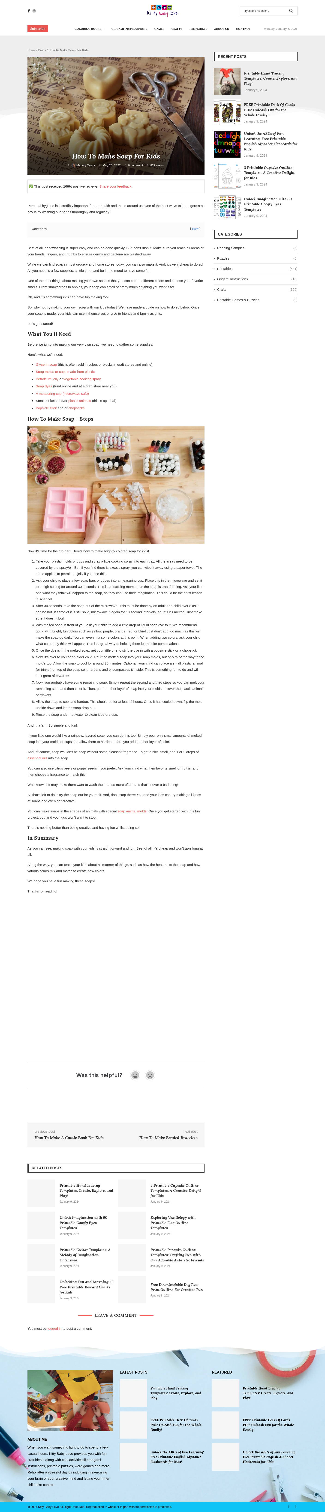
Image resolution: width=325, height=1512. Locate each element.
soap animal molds (132, 811)
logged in (55, 1328)
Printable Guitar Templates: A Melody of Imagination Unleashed (85, 1254)
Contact (243, 28)
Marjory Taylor (83, 165)
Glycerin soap (46, 364)
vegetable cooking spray (82, 379)
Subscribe (37, 29)
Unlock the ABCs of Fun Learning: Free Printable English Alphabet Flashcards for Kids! (177, 1457)
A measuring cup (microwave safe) (62, 393)
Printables (198, 28)
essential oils (37, 758)
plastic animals (79, 401)
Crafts (177, 28)
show (195, 228)
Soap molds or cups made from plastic (65, 372)
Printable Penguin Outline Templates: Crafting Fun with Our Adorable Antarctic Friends (177, 1254)
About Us (221, 28)
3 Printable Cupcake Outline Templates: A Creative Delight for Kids (175, 1190)
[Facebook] (28, 11)
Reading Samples (257, 248)
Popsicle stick (46, 408)
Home (31, 50)
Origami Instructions (129, 28)
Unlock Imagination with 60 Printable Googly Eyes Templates (83, 1222)
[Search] (269, 10)
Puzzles (257, 258)
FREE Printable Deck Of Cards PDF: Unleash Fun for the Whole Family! (269, 109)
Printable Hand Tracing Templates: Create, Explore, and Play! (86, 1190)
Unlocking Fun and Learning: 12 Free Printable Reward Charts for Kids (86, 1286)
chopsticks (77, 408)
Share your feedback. (115, 186)
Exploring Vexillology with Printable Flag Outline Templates (173, 1222)
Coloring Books (88, 28)
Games (159, 28)
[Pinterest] (34, 11)
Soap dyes (44, 386)
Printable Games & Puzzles (257, 299)
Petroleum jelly (47, 379)
